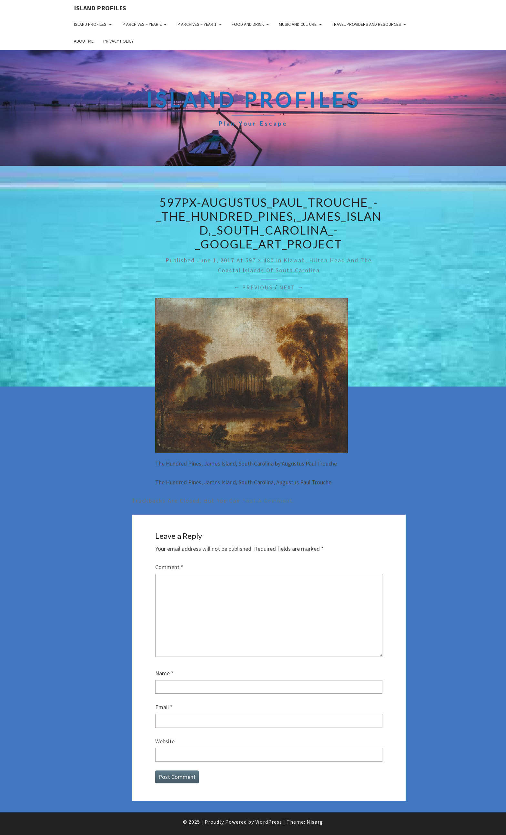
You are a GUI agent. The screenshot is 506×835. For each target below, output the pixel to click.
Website (165, 741)
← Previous (253, 287)
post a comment (267, 500)
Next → (291, 287)
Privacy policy (118, 41)
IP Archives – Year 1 (197, 24)
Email (164, 707)
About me (84, 41)
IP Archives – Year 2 (142, 24)
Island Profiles (100, 8)
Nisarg (315, 822)
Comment (169, 567)
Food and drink (248, 24)
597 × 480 (259, 260)
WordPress (268, 822)
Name (164, 673)
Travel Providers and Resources (366, 24)
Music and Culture (298, 24)
